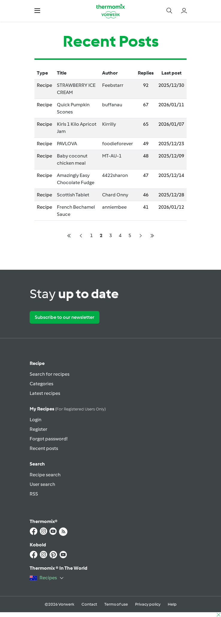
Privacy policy (148, 604)
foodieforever (117, 143)
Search (37, 464)
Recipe (37, 363)
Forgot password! (48, 439)
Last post (171, 73)
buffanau (112, 104)
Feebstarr (112, 85)
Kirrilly (109, 124)
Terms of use (116, 604)
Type (42, 73)
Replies (146, 73)
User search (42, 484)
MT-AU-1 (112, 156)
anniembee (114, 207)
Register (38, 429)
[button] (37, 11)
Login (35, 419)
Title (61, 73)
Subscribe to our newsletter (64, 317)
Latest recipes (45, 393)
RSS (34, 494)
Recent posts (44, 448)
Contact (89, 604)
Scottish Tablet (73, 195)
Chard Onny (115, 195)
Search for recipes (49, 374)
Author (110, 73)
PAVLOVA (67, 143)
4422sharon (115, 175)
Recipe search (45, 474)
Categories (41, 383)
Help (172, 604)
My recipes (68, 409)
